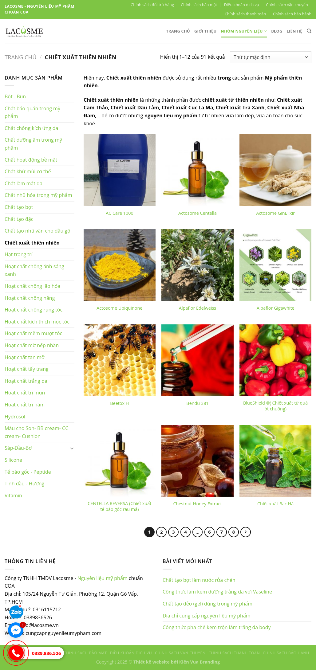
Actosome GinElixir (275, 213)
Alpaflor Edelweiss (197, 308)
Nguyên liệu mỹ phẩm (102, 578)
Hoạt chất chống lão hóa (32, 286)
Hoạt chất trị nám (25, 404)
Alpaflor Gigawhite (275, 308)
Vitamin (13, 495)
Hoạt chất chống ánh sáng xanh (34, 270)
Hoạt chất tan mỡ (25, 357)
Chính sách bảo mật (199, 4)
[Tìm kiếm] (309, 31)
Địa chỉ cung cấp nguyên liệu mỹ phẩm (207, 615)
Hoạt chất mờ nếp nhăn (32, 345)
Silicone (13, 459)
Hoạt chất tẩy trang (27, 369)
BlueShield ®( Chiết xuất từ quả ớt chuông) (275, 406)
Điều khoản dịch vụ (241, 4)
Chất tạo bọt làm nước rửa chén (199, 580)
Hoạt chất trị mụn (25, 392)
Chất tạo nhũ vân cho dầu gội (38, 230)
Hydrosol (15, 416)
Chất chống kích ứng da (31, 128)
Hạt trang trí (19, 254)
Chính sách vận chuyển (287, 4)
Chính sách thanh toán (245, 14)
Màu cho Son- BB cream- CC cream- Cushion (36, 432)
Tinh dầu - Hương (24, 483)
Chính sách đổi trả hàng (152, 4)
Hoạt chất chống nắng (30, 298)
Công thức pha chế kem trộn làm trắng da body (217, 627)
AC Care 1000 (119, 213)
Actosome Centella (197, 213)
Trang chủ (178, 31)
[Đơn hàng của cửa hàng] (270, 57)
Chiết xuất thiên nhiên (32, 242)
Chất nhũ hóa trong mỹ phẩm (38, 195)
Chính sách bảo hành (292, 14)
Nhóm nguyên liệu (244, 31)
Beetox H (119, 403)
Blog (276, 31)
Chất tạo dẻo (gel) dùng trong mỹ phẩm (207, 603)
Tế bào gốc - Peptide (28, 471)
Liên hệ (294, 31)
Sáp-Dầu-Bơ (18, 448)
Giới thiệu (205, 31)
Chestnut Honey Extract (197, 504)
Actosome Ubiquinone (119, 308)
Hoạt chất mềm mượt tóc (33, 333)
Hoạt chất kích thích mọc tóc (37, 321)
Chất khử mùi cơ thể (28, 171)
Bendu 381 (197, 403)
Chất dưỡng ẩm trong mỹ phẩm (33, 143)
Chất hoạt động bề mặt (31, 159)
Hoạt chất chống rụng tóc (33, 309)
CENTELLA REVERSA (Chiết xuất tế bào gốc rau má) (119, 506)
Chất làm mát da (23, 183)
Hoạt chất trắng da (26, 381)
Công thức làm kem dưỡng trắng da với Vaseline (217, 591)
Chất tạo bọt (19, 207)
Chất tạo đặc (19, 219)
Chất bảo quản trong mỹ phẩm (32, 112)
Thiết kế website (151, 662)
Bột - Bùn (15, 96)
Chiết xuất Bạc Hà (275, 504)
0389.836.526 (46, 653)
